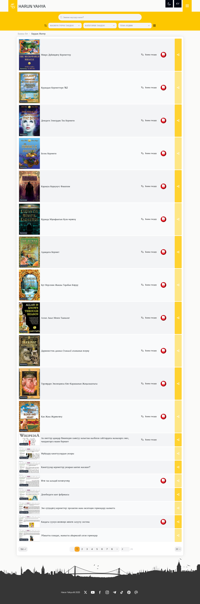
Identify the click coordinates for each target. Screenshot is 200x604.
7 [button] (107, 549)
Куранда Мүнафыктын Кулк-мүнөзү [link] (58, 219)
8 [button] (112, 549)
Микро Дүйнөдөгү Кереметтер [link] (56, 54)
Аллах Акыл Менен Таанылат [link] (55, 317)
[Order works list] (45, 25)
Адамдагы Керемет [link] (50, 252)
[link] (29, 54)
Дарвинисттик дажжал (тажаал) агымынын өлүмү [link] (65, 350)
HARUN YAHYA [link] (32, 6)
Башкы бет (23, 33)
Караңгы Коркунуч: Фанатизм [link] (55, 186)
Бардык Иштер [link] (38, 33)
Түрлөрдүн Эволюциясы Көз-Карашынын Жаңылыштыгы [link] (69, 383)
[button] (117, 549)
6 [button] (102, 549)
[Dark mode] (169, 3)
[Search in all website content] (101, 17)
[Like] (85, 592)
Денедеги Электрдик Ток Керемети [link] (58, 120)
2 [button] (82, 549)
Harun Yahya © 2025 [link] (70, 592)
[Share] (178, 55)
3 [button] (87, 549)
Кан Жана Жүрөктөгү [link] (51, 416)
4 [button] (92, 549)
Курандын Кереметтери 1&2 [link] (54, 87)
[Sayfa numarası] (125, 549)
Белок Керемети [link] (48, 153)
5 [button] (97, 549)
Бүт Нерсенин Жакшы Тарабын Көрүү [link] (59, 285)
